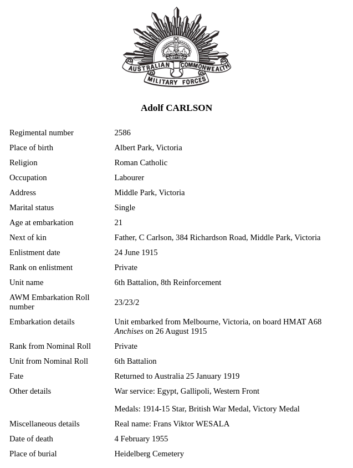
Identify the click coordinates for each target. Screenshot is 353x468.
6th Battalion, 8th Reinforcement (168, 282)
